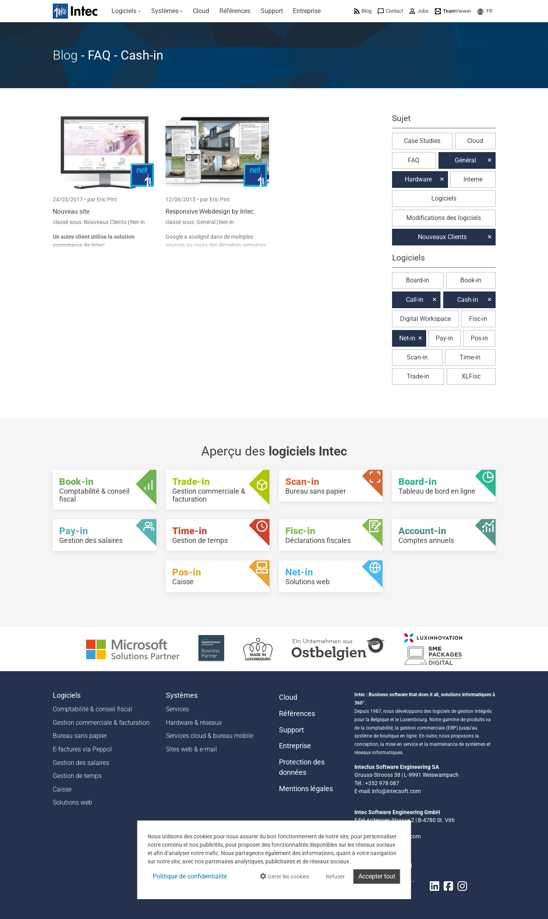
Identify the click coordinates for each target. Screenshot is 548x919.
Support (291, 730)
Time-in (470, 357)
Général (206, 222)
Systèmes (182, 695)
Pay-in (444, 338)
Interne (473, 179)
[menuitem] (126, 11)
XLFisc (471, 376)
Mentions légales (306, 789)
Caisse (62, 789)
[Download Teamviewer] (453, 11)
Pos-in (479, 338)
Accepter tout (376, 876)
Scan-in (417, 357)
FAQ (413, 160)
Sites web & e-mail (191, 749)
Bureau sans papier (80, 735)
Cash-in (467, 299)
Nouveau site (71, 211)
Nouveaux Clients (106, 222)
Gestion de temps (77, 776)
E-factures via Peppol (82, 749)
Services (177, 709)
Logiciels (443, 198)
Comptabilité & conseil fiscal (92, 709)
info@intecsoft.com (396, 791)
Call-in (414, 299)
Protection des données (302, 767)
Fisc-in (478, 318)
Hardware (418, 179)
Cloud (475, 141)
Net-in (137, 222)
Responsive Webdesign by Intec (209, 211)
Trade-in (418, 376)
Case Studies (422, 141)
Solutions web (72, 802)
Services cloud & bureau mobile (209, 735)
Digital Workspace (425, 318)
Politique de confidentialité (190, 876)
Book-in (470, 280)
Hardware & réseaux (194, 722)
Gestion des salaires (81, 762)
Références (297, 714)
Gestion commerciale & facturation (101, 722)
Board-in (417, 280)
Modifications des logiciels (443, 218)
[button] (485, 11)
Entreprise (295, 746)
